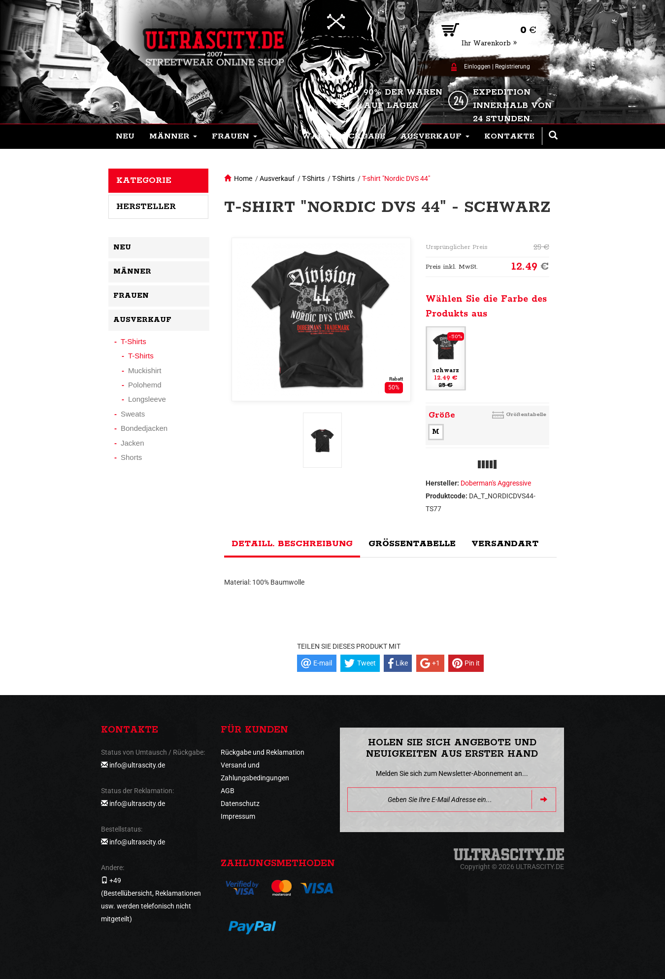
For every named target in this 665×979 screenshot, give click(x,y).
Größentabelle (526, 414)
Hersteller (146, 206)
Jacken (132, 443)
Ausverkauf (277, 178)
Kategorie (143, 180)
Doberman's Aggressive (496, 483)
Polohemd (145, 385)
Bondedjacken (144, 428)
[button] (173, 136)
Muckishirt (145, 370)
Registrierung (512, 66)
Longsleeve (147, 399)
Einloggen (477, 66)
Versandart (504, 543)
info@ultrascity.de (137, 765)
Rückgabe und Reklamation (262, 752)
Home (243, 178)
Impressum (238, 816)
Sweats (133, 414)
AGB (227, 791)
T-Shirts (313, 178)
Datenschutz (240, 803)
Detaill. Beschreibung (292, 543)
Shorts (131, 457)
